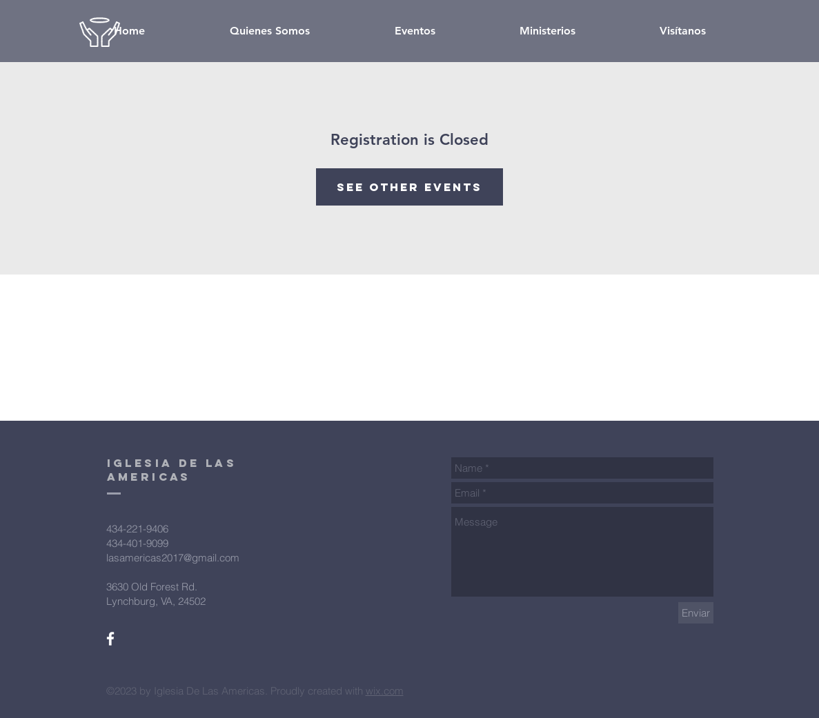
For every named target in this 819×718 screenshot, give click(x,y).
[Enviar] (695, 613)
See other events (409, 187)
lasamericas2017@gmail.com (172, 557)
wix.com (385, 690)
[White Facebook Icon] (110, 639)
